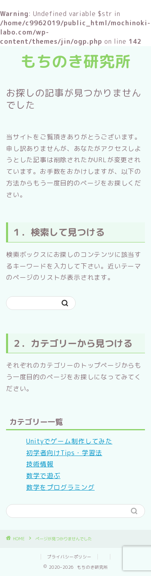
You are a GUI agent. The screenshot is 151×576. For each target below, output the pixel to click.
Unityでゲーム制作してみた (69, 441)
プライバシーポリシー (69, 557)
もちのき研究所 (75, 61)
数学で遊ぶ (43, 475)
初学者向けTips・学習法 (64, 452)
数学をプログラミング (60, 487)
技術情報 (40, 464)
